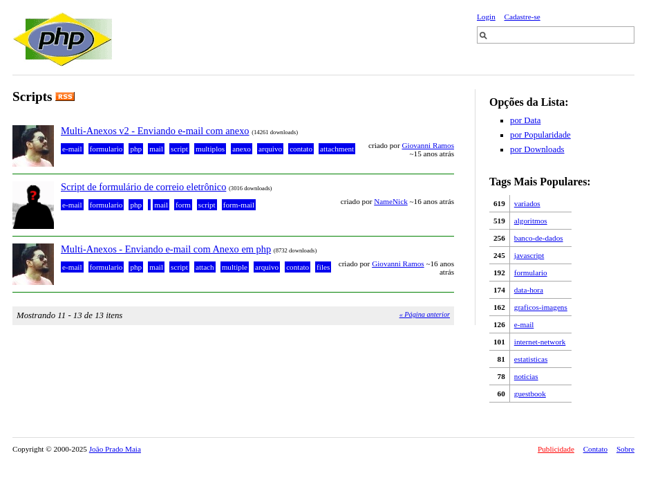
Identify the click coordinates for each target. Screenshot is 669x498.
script (179, 149)
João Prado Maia (115, 449)
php (136, 149)
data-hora (528, 290)
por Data (525, 120)
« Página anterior (424, 314)
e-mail (524, 324)
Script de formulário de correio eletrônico (143, 186)
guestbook (530, 393)
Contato (595, 449)
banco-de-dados (538, 238)
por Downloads (537, 149)
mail (156, 149)
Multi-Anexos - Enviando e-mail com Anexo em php (166, 249)
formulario (530, 272)
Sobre (625, 449)
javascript (529, 255)
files (323, 267)
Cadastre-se (522, 16)
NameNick (390, 201)
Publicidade (556, 449)
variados (527, 203)
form (183, 205)
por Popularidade (540, 135)
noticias (526, 376)
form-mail (238, 205)
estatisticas (530, 359)
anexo (241, 149)
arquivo (270, 149)
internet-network (540, 342)
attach (205, 267)
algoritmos (530, 220)
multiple (234, 267)
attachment (337, 149)
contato (301, 149)
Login (486, 16)
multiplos (210, 149)
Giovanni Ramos (428, 145)
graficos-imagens (540, 307)
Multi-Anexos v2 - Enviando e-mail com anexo (155, 130)
